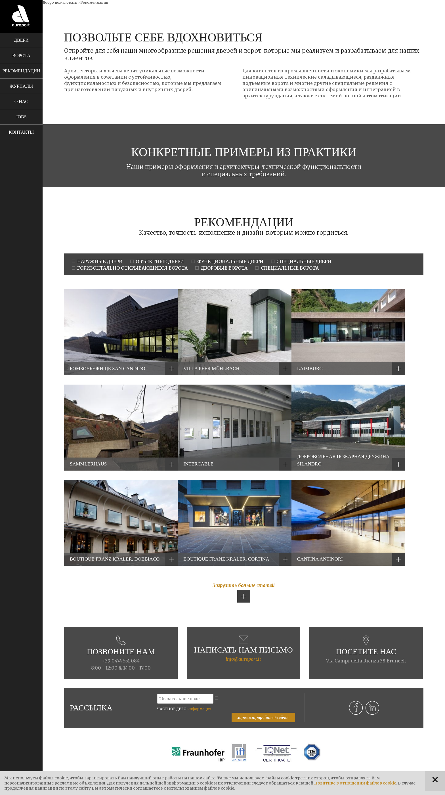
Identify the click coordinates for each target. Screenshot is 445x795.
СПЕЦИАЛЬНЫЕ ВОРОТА (290, 268)
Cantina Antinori (320, 559)
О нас (21, 101)
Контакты (21, 132)
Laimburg (310, 368)
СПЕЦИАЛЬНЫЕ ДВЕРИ (303, 261)
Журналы (21, 86)
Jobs (21, 116)
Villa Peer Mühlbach (211, 368)
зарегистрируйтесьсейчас (263, 717)
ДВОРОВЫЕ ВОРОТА (224, 268)
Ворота (21, 55)
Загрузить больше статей (244, 585)
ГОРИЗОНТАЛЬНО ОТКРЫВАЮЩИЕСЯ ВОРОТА (132, 268)
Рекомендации (21, 70)
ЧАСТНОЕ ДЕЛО (184, 709)
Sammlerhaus (88, 464)
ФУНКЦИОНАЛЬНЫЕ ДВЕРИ (230, 261)
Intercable (198, 464)
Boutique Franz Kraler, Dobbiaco (114, 559)
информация (199, 709)
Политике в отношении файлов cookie (355, 783)
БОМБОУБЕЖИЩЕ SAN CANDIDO (107, 368)
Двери (21, 40)
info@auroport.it (243, 659)
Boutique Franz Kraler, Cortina (226, 559)
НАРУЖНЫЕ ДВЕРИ (100, 261)
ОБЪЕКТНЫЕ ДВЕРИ (160, 261)
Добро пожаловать (60, 2)
